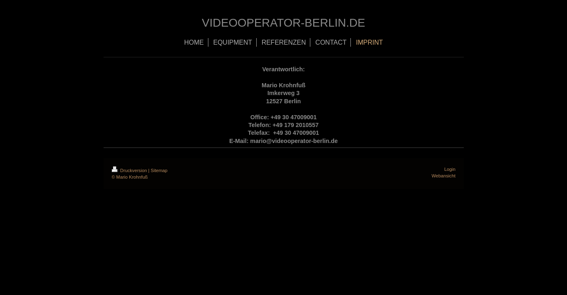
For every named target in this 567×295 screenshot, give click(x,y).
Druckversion (130, 170)
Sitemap (159, 170)
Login (449, 169)
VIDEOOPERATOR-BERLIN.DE (283, 22)
